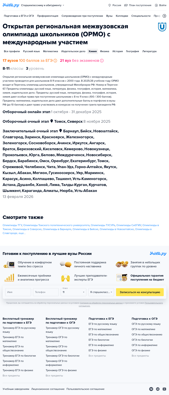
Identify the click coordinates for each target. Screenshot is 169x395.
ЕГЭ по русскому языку (103, 324)
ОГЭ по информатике (144, 345)
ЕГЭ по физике (98, 350)
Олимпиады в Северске (27, 229)
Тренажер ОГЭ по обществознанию (56, 348)
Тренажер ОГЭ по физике (61, 370)
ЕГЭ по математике (100, 329)
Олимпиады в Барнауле (57, 229)
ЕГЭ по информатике (101, 345)
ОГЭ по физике (141, 350)
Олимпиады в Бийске (85, 229)
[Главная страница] (11, 5)
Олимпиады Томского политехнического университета (56, 225)
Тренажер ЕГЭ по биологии (19, 355)
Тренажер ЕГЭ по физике (18, 370)
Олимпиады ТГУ (12, 225)
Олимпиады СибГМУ (128, 225)
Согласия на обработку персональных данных (101, 303)
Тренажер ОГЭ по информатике (56, 363)
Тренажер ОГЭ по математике (56, 339)
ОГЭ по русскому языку (146, 324)
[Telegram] (158, 389)
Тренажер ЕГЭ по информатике (13, 363)
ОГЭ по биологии (142, 340)
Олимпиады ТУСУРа (103, 225)
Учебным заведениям (16, 389)
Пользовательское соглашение (85, 389)
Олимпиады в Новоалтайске (117, 229)
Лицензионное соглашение (48, 389)
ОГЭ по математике (143, 329)
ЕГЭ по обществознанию (104, 334)
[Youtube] (164, 389)
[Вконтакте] (151, 389)
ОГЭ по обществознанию (147, 334)
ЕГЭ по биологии (99, 340)
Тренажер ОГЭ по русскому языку (62, 330)
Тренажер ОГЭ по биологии (62, 355)
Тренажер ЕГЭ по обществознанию (13, 348)
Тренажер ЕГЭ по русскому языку (19, 330)
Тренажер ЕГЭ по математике (13, 339)
